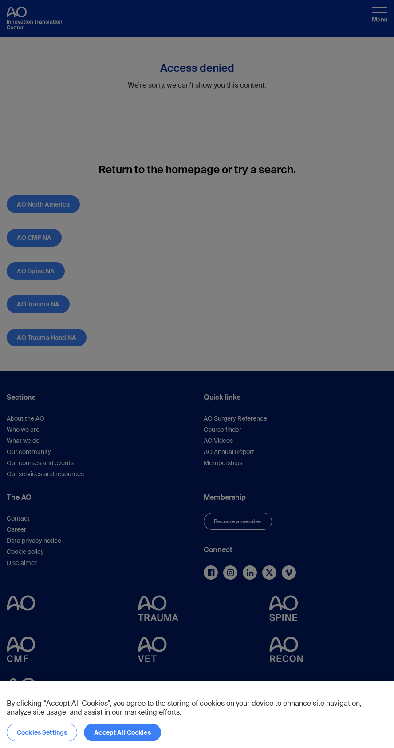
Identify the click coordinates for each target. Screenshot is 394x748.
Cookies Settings (42, 732)
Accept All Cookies (122, 732)
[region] (197, 714)
